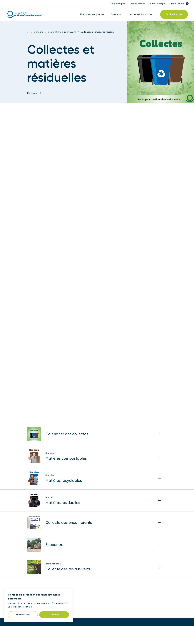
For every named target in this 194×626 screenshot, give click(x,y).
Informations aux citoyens (62, 32)
